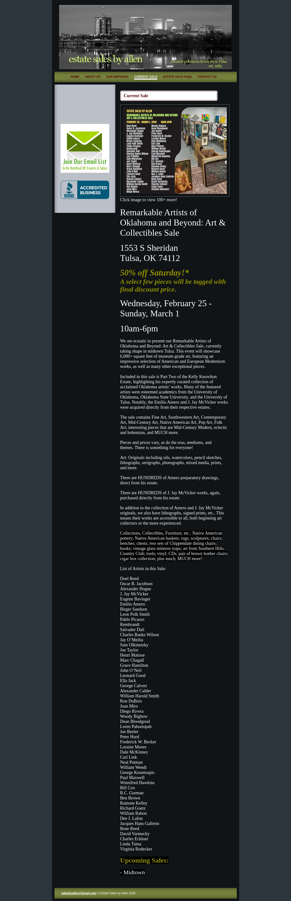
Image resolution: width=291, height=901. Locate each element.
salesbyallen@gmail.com (78, 893)
